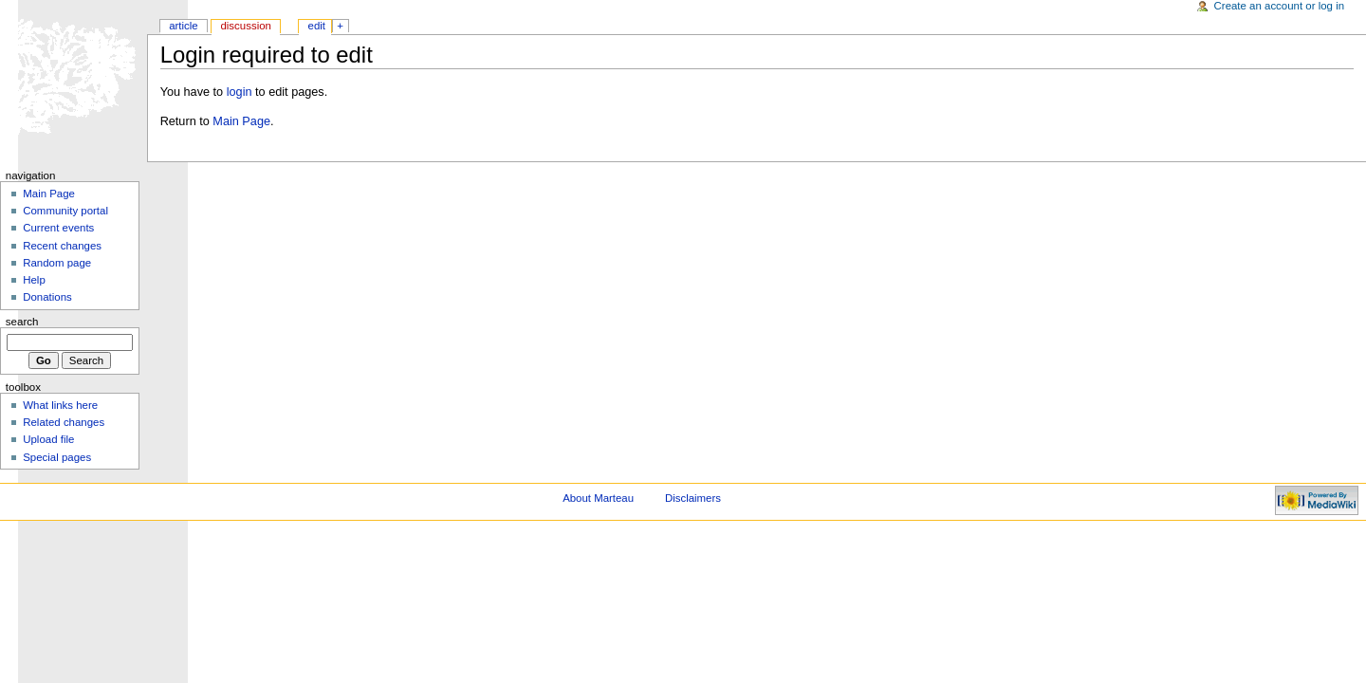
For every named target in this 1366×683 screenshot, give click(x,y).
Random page (57, 262)
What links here (60, 405)
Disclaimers (693, 498)
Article (183, 25)
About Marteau (598, 498)
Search (22, 321)
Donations (47, 297)
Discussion (245, 25)
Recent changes (62, 245)
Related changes (63, 422)
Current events (58, 227)
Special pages (57, 457)
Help (34, 280)
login (239, 92)
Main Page (241, 121)
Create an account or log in (1279, 5)
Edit (316, 25)
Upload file (48, 439)
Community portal (65, 210)
